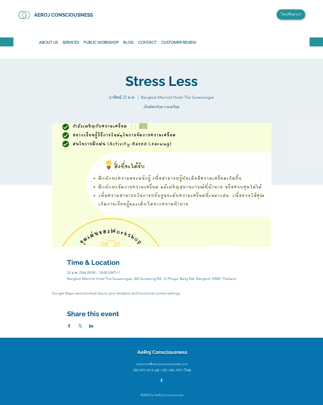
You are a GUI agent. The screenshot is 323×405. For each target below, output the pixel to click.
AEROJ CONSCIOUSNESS (63, 15)
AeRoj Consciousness (162, 352)
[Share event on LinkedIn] (91, 326)
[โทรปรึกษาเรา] (291, 14)
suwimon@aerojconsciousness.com (162, 364)
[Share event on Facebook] (69, 326)
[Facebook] (161, 380)
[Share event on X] (80, 326)
